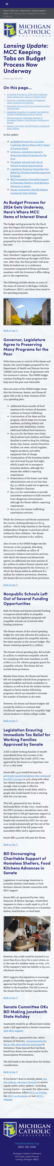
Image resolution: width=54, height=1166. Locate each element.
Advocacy (14, 10)
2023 (5, 13)
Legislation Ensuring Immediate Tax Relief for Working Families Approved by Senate (28, 113)
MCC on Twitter (38, 1092)
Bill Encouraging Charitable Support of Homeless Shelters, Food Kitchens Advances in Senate (28, 120)
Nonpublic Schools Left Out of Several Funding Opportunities (28, 107)
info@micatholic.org (27, 1143)
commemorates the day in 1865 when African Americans (25, 1042)
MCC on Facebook (17, 1096)
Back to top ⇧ (10, 330)
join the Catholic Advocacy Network (25, 1080)
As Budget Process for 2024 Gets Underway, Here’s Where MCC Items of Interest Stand (27, 95)
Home (6, 10)
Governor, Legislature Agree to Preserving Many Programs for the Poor (26, 101)
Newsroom (25, 10)
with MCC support (13, 1030)
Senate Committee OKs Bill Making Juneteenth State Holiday (28, 127)
